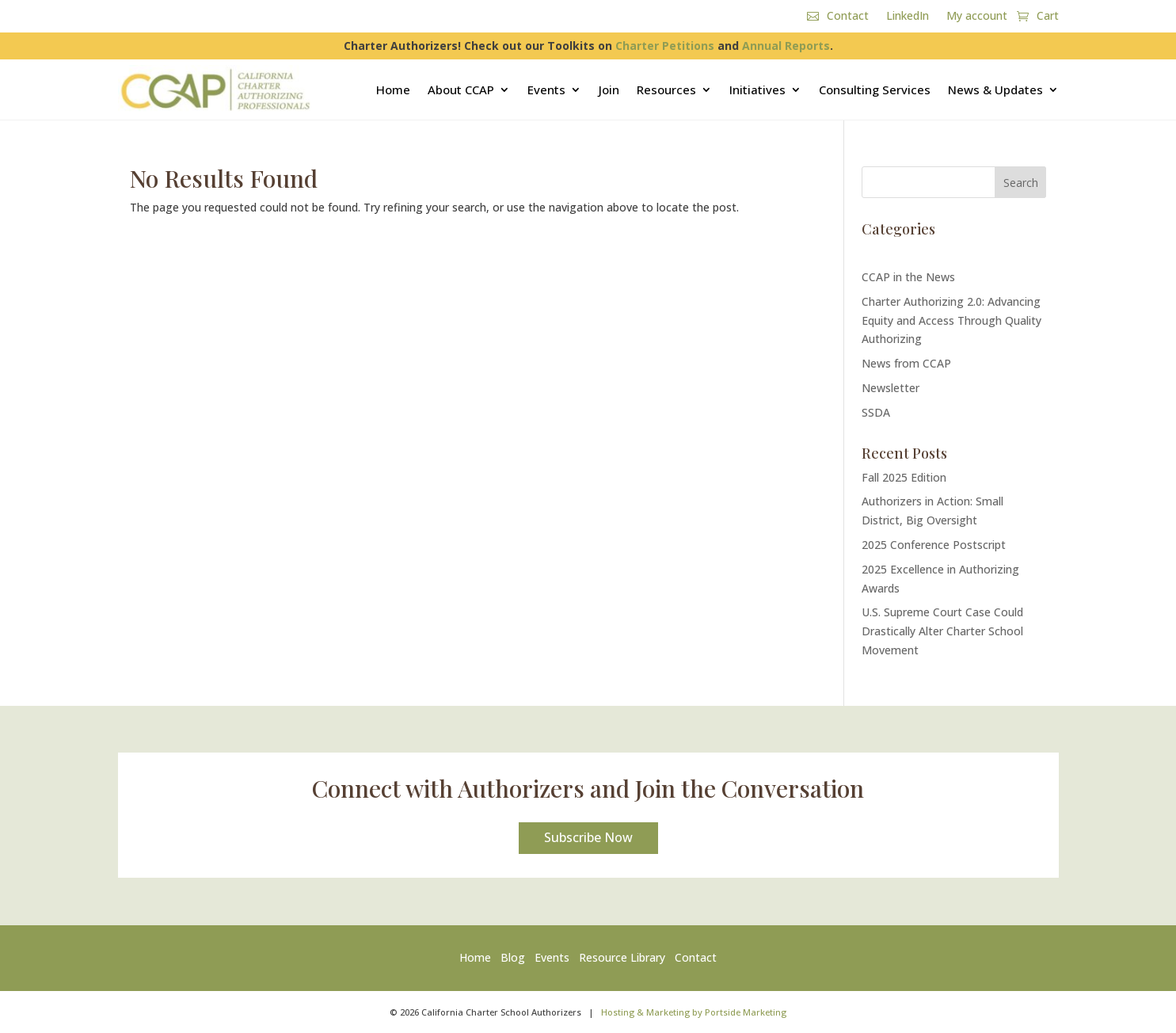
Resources (666, 89)
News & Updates (995, 89)
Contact (848, 16)
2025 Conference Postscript (934, 544)
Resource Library (622, 957)
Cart (1048, 16)
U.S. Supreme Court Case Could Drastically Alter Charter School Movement (942, 631)
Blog (512, 957)
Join (609, 89)
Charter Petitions (664, 45)
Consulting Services (875, 89)
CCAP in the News (908, 276)
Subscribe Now (588, 837)
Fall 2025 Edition (904, 477)
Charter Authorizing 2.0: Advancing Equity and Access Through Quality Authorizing (951, 320)
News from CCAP (906, 363)
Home (393, 89)
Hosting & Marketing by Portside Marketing (693, 1012)
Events (546, 89)
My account (976, 16)
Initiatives (757, 89)
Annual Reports (786, 45)
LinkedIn (907, 16)
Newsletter (890, 387)
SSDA (876, 412)
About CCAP (461, 89)
